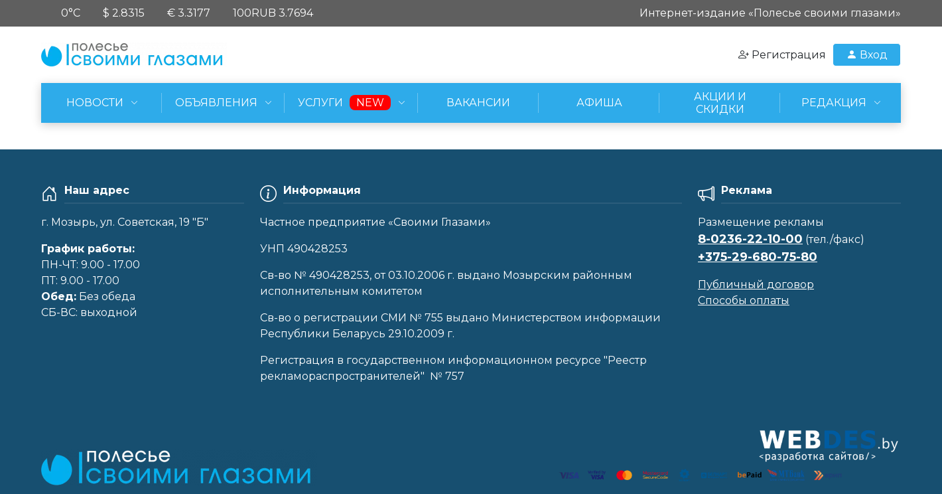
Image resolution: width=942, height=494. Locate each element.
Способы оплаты (743, 300)
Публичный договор (756, 284)
